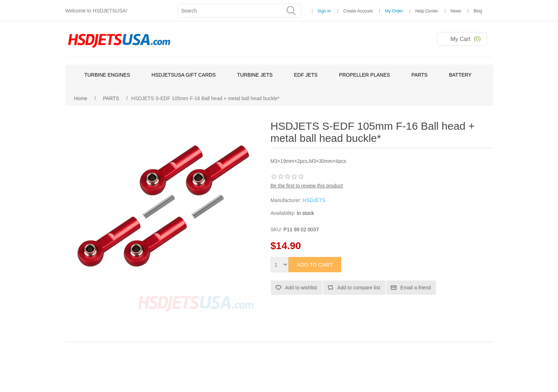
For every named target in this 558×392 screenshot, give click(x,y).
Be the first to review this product (307, 186)
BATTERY (460, 75)
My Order (394, 11)
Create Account (358, 11)
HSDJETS (314, 200)
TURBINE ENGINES (107, 75)
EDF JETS (306, 75)
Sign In (324, 11)
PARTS (419, 75)
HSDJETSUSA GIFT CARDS (184, 75)
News (456, 11)
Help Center (426, 11)
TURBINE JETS (255, 75)
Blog (477, 11)
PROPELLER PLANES (364, 75)
